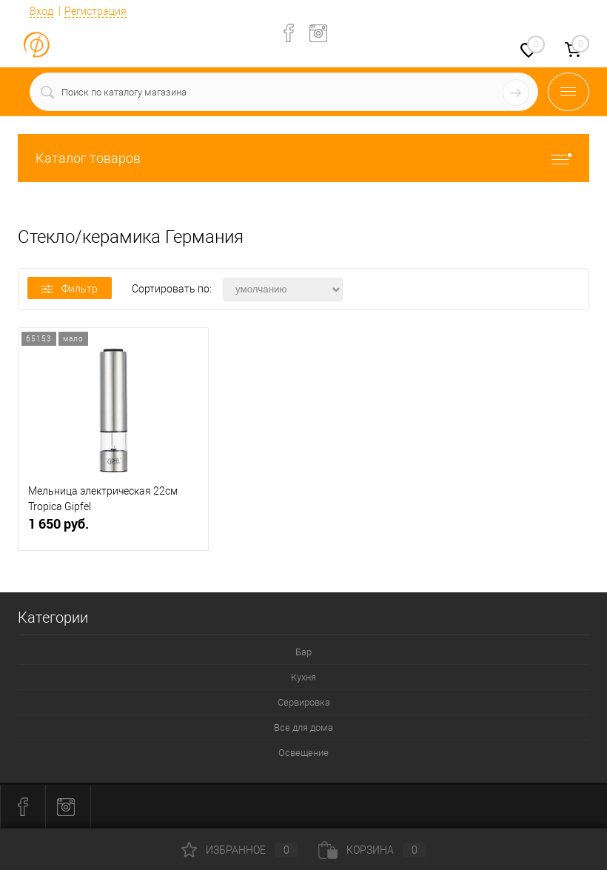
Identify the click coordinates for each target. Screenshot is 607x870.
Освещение (303, 752)
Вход (41, 11)
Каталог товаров (303, 158)
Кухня (303, 677)
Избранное (239, 850)
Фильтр (69, 289)
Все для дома (303, 727)
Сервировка (304, 702)
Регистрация (95, 11)
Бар (303, 651)
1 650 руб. (113, 529)
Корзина (372, 850)
